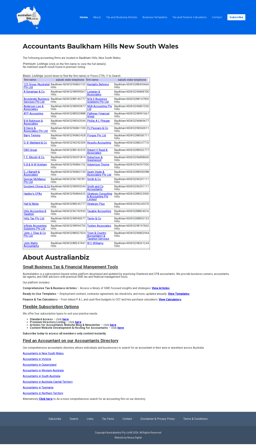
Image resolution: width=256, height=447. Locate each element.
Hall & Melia (31, 204)
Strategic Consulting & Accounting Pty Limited (99, 196)
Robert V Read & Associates (97, 151)
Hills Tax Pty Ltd (34, 218)
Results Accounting (99, 142)
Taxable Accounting (99, 211)
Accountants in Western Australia (43, 370)
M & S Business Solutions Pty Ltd (98, 100)
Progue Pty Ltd (96, 135)
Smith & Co (94, 179)
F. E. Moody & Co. (34, 157)
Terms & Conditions (195, 419)
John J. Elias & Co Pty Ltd (35, 234)
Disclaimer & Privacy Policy (157, 419)
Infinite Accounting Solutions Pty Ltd (35, 227)
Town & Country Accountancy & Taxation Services (98, 235)
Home (84, 17)
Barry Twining (32, 135)
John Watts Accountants (31, 244)
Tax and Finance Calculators (189, 17)
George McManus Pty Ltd (35, 180)
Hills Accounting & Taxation (35, 212)
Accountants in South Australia (41, 376)
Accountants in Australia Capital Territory (48, 382)
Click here (46, 399)
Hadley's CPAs (33, 193)
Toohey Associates (99, 225)
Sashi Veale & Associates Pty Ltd (99, 173)
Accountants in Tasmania (38, 387)
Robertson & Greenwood (95, 159)
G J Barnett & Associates (32, 173)
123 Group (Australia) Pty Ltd (37, 86)
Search (74, 419)
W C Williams (95, 243)
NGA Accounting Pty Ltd (99, 108)
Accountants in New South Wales (43, 353)
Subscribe (236, 17)
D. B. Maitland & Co (35, 142)
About (97, 17)
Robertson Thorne (98, 164)
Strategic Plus (96, 204)
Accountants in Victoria (37, 359)
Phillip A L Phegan (98, 121)
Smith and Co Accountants (95, 188)
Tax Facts (108, 419)
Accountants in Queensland (39, 364)
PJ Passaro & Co (97, 128)
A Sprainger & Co (34, 91)
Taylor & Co (94, 218)
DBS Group (30, 150)
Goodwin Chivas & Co (37, 186)
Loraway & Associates (94, 93)
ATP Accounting (33, 113)
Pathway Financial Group (98, 115)
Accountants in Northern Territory (43, 393)
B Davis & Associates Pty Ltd (36, 129)
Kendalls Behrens (98, 84)
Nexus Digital (134, 437)
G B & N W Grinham (35, 164)
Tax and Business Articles (121, 17)
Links (90, 419)
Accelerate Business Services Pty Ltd (36, 100)
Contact (217, 17)
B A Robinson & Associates (33, 122)
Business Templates (154, 17)
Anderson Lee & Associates (34, 108)
